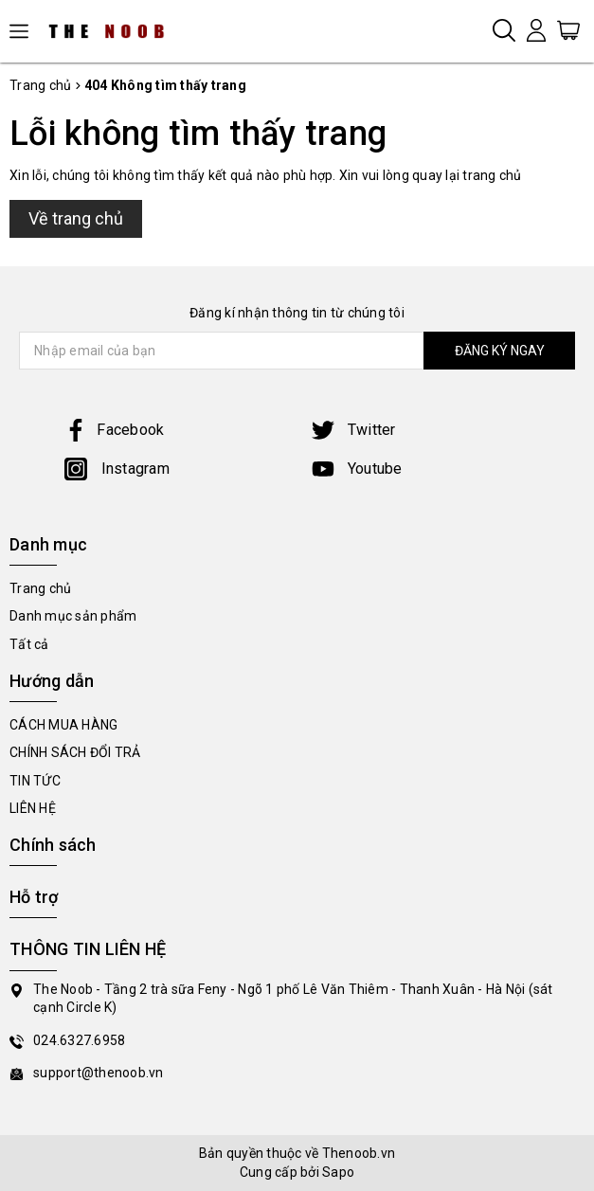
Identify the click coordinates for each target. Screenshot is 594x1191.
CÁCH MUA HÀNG (63, 724)
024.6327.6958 (79, 1040)
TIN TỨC (35, 780)
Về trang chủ (75, 218)
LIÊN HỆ (32, 808)
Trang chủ (40, 588)
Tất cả (29, 644)
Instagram (117, 469)
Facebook (114, 430)
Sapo (338, 1172)
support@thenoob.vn (98, 1072)
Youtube (357, 469)
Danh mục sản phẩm (72, 615)
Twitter (354, 430)
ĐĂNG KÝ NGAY (500, 350)
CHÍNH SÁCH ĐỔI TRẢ (75, 752)
